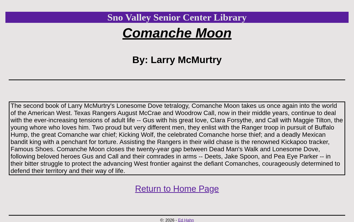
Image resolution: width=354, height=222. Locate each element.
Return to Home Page (177, 189)
